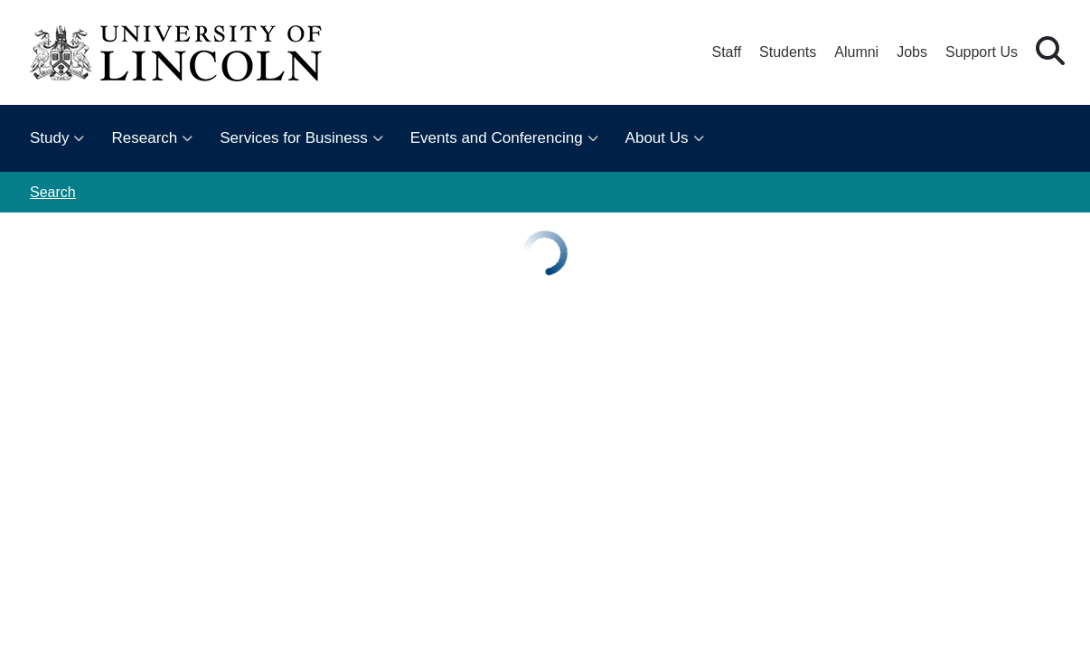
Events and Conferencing (496, 137)
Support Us (981, 52)
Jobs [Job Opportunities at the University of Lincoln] (912, 52)
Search (53, 192)
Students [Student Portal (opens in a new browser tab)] (787, 52)
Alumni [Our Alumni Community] (856, 52)
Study (49, 137)
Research (144, 137)
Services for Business (293, 137)
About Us (657, 137)
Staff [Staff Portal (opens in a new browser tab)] (726, 52)
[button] (1050, 52)
